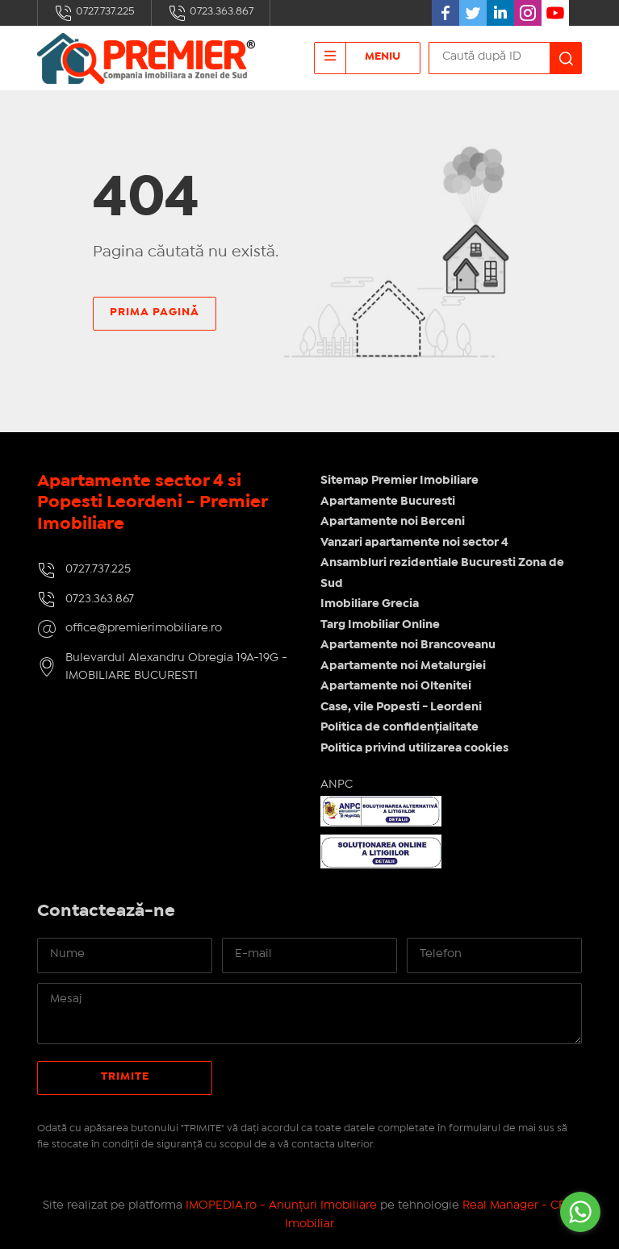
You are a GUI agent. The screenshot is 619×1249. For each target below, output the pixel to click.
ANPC (336, 784)
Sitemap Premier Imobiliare (399, 480)
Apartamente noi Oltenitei (395, 686)
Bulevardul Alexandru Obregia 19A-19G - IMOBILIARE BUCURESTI (176, 667)
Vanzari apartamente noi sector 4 (414, 542)
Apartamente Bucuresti (387, 501)
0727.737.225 (94, 13)
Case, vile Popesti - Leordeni (401, 707)
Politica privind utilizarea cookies (414, 748)
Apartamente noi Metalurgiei (403, 666)
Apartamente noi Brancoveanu (408, 645)
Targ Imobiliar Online (380, 625)
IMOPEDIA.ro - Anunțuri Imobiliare (281, 1205)
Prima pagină (154, 312)
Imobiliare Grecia (369, 604)
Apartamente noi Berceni (392, 522)
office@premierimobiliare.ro (143, 628)
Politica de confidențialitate (399, 727)
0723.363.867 (210, 13)
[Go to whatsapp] (580, 1212)
